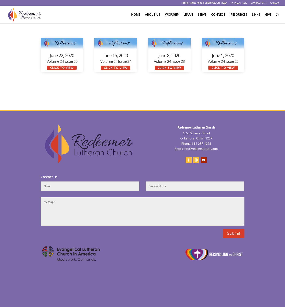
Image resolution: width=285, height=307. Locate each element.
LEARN (188, 15)
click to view (62, 68)
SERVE (202, 15)
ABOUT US (152, 15)
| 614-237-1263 (238, 3)
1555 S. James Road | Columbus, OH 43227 (204, 3)
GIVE (268, 15)
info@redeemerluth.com (200, 149)
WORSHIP (172, 15)
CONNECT (218, 15)
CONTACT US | (259, 3)
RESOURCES (238, 15)
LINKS (256, 15)
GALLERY (274, 3)
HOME (135, 15)
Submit (233, 233)
